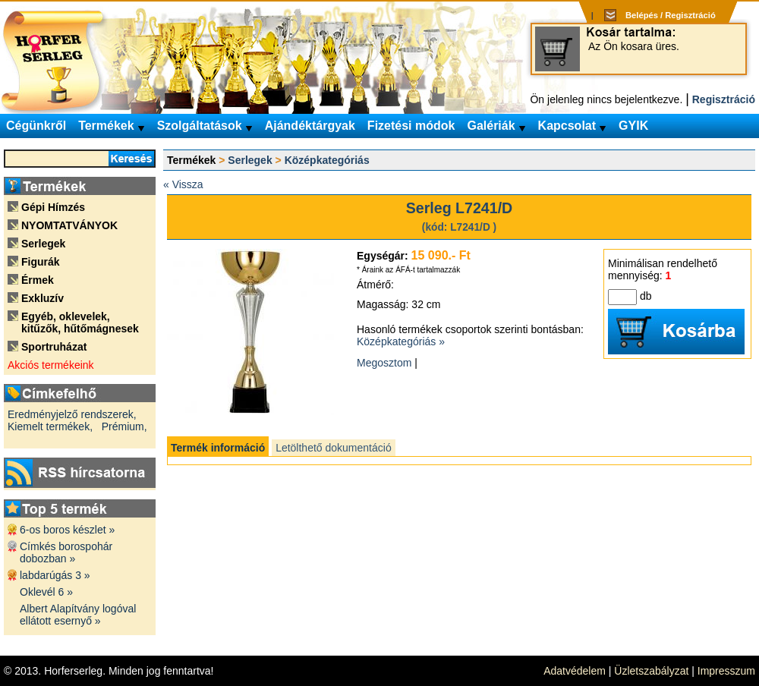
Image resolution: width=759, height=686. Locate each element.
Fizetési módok (411, 125)
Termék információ (218, 448)
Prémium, (124, 426)
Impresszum (726, 671)
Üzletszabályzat (651, 671)
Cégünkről (36, 125)
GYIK (633, 125)
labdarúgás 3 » (55, 575)
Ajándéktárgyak (310, 125)
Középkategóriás (327, 160)
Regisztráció (723, 99)
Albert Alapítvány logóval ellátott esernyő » (78, 615)
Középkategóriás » (401, 341)
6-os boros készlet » (67, 530)
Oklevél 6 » (46, 592)
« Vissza (183, 184)
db (646, 296)
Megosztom (384, 363)
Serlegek (250, 160)
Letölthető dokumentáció (334, 448)
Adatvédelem (574, 671)
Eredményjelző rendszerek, (72, 414)
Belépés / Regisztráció (670, 15)
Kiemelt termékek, (50, 426)
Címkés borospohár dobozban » (66, 552)
